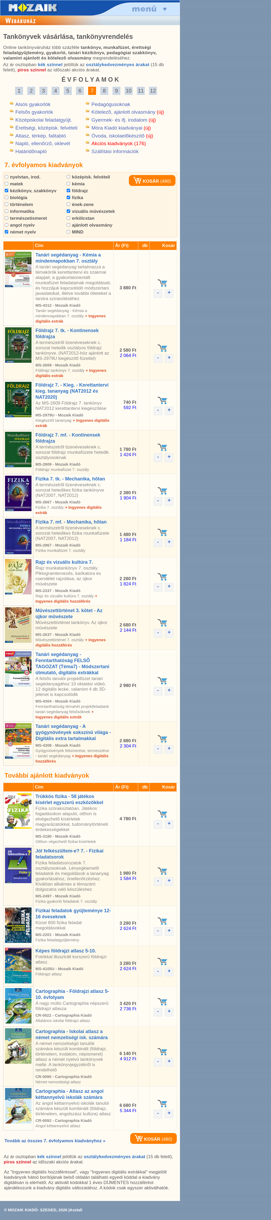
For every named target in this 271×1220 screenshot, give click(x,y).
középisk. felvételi (88, 177)
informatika (19, 211)
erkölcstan (80, 218)
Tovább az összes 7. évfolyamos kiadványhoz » (54, 1140)
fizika (75, 197)
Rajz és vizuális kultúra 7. (64, 562)
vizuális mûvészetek (91, 211)
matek (14, 183)
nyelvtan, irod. (22, 177)
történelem (19, 204)
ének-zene (80, 204)
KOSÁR (146, 181)
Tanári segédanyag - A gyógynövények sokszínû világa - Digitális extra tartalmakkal (73, 732)
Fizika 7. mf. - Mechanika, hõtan (71, 522)
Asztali (76, 1210)
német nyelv (20, 232)
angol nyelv (20, 225)
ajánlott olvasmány (89, 225)
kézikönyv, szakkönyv (30, 190)
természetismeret (26, 218)
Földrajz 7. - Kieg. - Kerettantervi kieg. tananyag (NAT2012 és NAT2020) (72, 391)
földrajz (77, 190)
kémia (76, 183)
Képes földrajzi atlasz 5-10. (65, 950)
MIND (75, 232)
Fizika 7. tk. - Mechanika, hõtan (70, 478)
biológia (16, 197)
